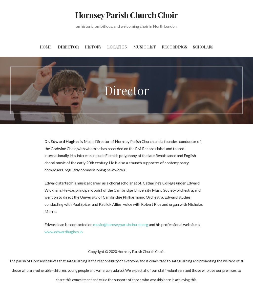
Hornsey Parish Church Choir (126, 14)
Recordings (174, 46)
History (93, 46)
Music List (144, 46)
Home (46, 46)
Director (68, 46)
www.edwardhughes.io (63, 231)
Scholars (203, 46)
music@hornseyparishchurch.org (120, 224)
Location (117, 46)
